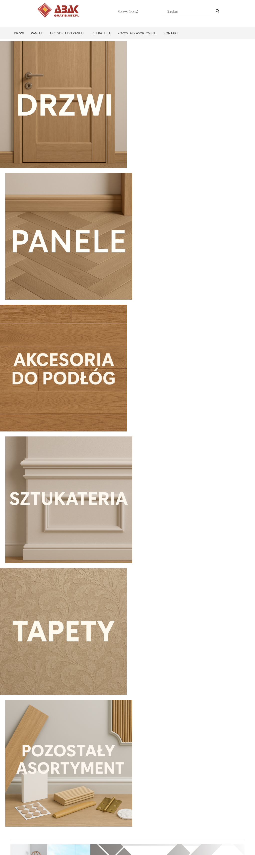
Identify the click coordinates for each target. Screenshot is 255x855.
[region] (127, 487)
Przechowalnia (67, 830)
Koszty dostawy (114, 823)
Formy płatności (115, 817)
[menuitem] (18, 33)
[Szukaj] (217, 11)
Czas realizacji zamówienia (122, 830)
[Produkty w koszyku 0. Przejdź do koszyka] (125, 11)
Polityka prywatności (165, 817)
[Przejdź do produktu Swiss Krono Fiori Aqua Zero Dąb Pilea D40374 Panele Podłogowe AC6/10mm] (37, 696)
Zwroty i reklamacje (24, 823)
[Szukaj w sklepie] (186, 11)
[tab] (118, 528)
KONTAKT (204, 817)
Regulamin (17, 817)
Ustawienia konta (69, 823)
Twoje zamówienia (70, 817)
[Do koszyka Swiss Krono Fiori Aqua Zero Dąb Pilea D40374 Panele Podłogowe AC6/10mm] (38, 761)
